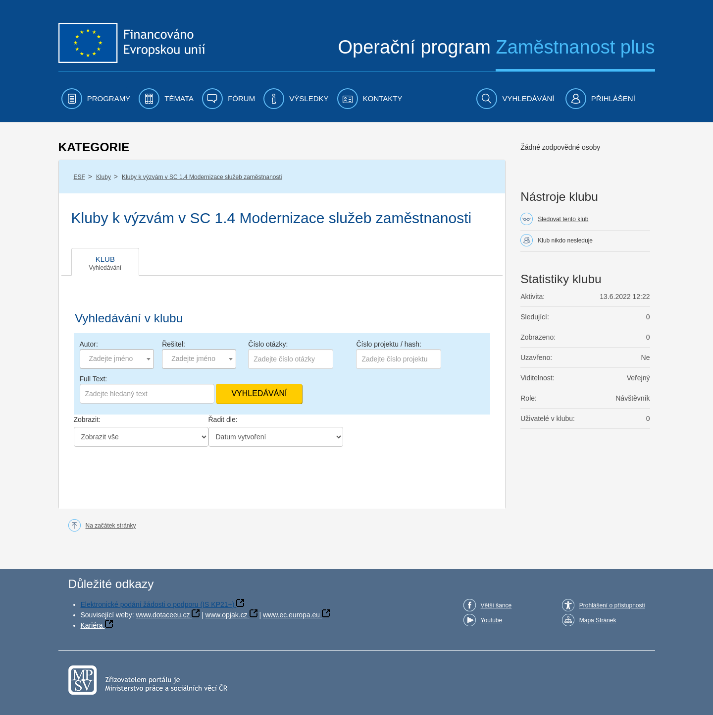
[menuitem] (96, 98)
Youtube (492, 620)
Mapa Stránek (597, 620)
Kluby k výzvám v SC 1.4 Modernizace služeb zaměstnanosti (202, 177)
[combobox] (117, 359)
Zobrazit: (87, 419)
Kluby (103, 177)
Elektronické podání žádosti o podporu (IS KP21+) (158, 604)
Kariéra (92, 625)
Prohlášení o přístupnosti (612, 605)
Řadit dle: (223, 419)
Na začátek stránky (111, 525)
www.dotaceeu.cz (163, 615)
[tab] (105, 262)
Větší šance (496, 605)
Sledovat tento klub (563, 219)
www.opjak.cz (226, 615)
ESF (79, 177)
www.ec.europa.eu (291, 615)
